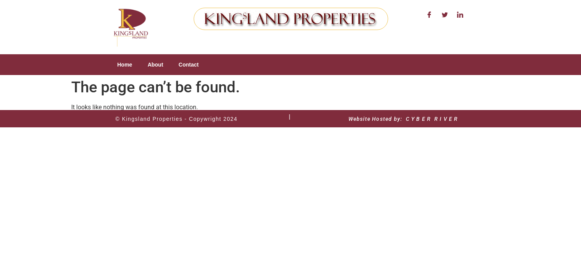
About (155, 65)
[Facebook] (429, 15)
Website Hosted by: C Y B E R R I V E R (403, 119)
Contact (189, 65)
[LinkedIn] (460, 15)
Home (124, 65)
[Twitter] (444, 15)
